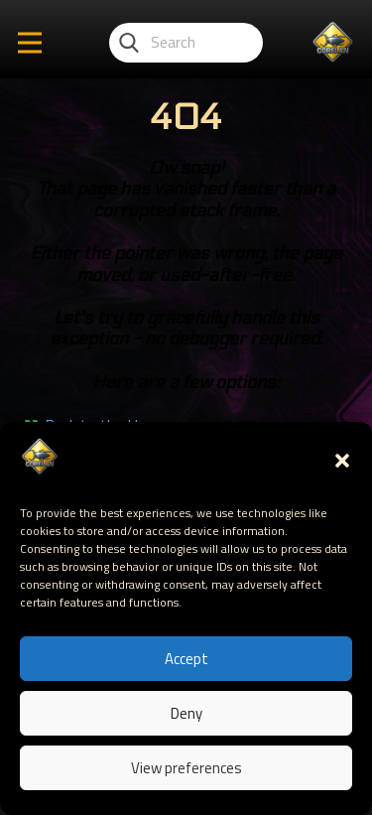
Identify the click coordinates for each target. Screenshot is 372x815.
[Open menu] (30, 43)
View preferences (186, 767)
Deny (186, 713)
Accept (186, 658)
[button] (342, 461)
